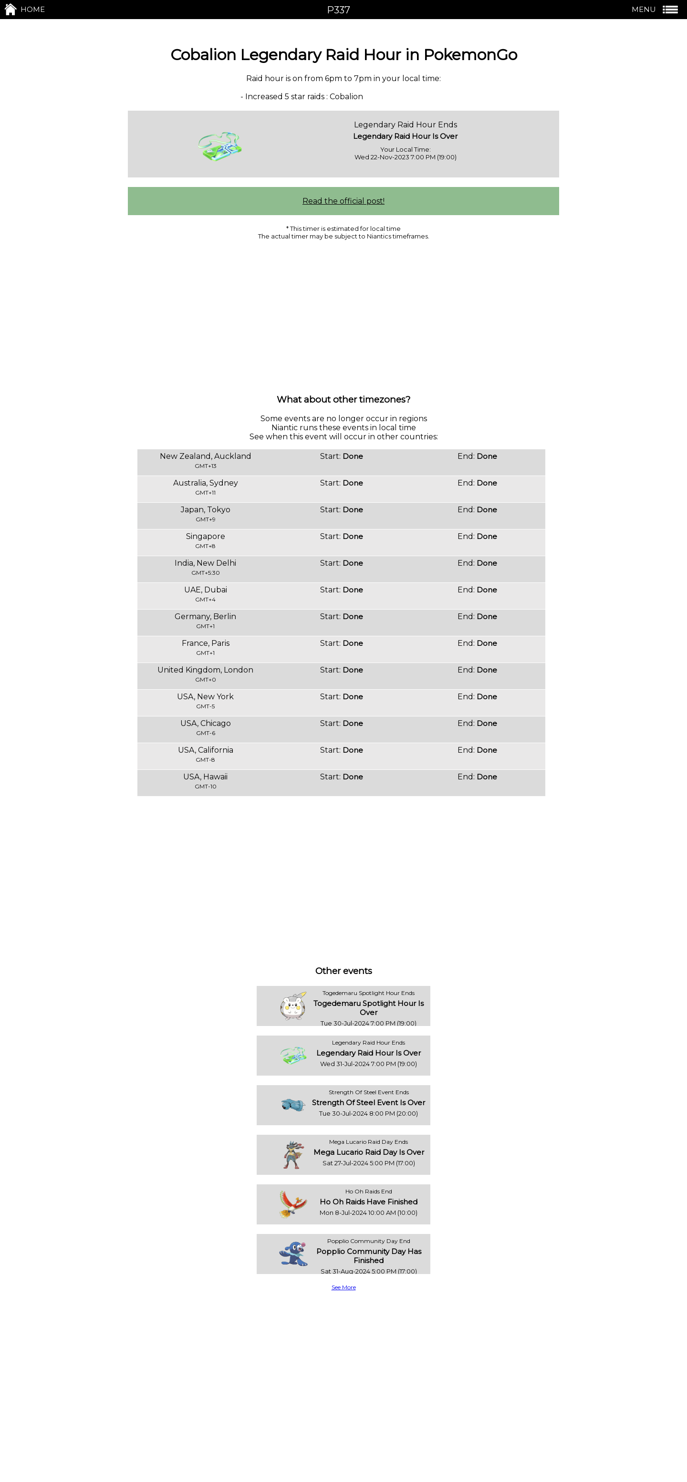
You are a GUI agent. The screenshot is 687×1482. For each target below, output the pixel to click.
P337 (338, 10)
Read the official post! (343, 201)
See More (344, 1287)
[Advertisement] (343, 316)
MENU (656, 9)
